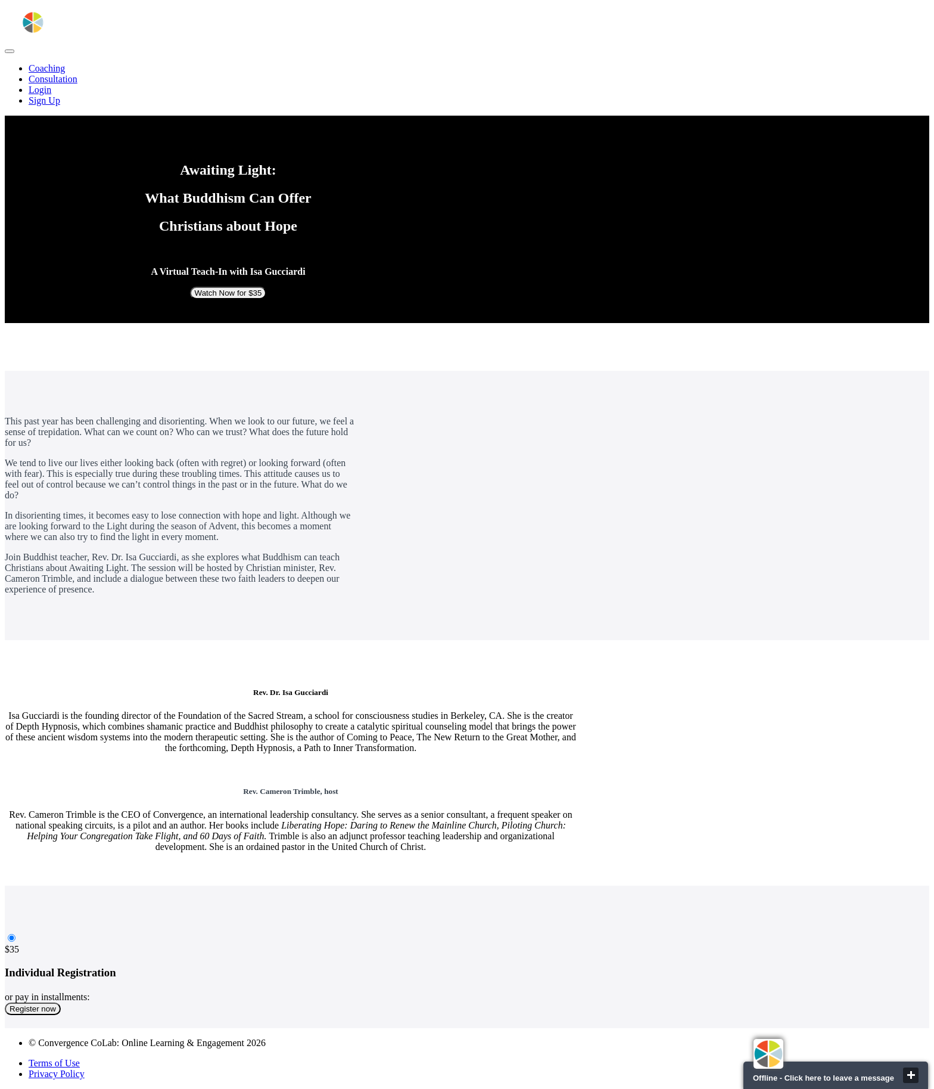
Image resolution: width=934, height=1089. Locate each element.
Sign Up (44, 100)
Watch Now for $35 (228, 292)
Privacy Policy (57, 1074)
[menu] (467, 84)
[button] (9, 51)
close (911, 1075)
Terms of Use (54, 1063)
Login (40, 90)
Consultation (53, 79)
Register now (33, 1008)
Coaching (47, 68)
